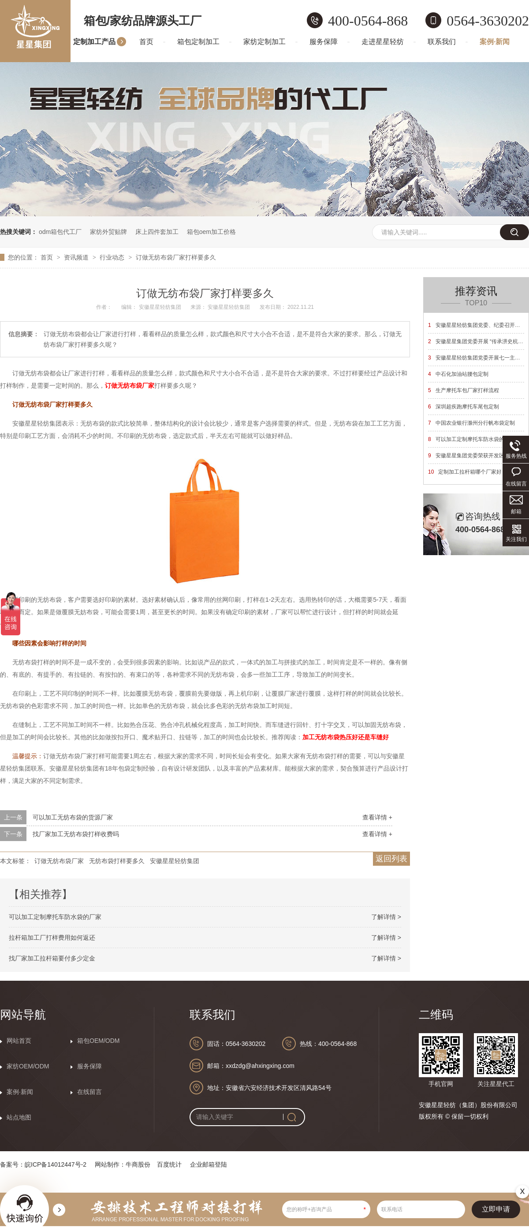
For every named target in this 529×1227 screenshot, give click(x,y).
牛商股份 (138, 1164)
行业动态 (113, 257)
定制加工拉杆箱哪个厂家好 (465, 472)
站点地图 (19, 1117)
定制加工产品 (94, 41)
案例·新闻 (495, 41)
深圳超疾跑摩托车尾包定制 (463, 407)
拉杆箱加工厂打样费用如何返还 (52, 937)
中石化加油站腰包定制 (458, 374)
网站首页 (19, 1040)
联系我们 (442, 41)
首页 (146, 41)
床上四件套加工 (157, 231)
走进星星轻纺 (382, 41)
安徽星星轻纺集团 (174, 860)
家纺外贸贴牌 (108, 231)
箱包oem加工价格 (211, 231)
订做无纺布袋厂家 (59, 860)
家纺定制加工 (264, 41)
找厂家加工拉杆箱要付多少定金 (52, 958)
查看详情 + (377, 817)
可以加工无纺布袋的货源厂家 (73, 817)
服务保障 (323, 41)
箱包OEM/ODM (98, 1040)
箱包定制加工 (198, 41)
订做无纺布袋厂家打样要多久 (176, 257)
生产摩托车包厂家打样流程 (463, 390)
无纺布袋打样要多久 (117, 860)
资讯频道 (77, 257)
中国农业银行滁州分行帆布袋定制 (471, 423)
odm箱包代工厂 (60, 231)
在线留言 (89, 1091)
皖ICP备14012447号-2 (55, 1164)
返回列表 (391, 858)
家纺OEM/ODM (28, 1066)
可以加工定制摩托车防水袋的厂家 (55, 916)
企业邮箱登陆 (208, 1164)
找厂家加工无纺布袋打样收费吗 (76, 834)
